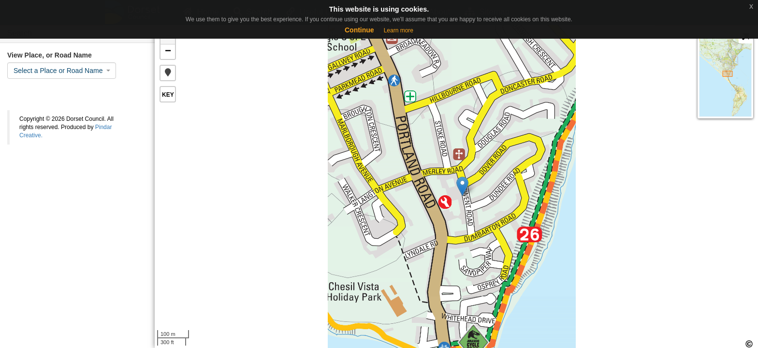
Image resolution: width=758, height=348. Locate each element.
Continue (359, 30)
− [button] (168, 51)
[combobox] (61, 70)
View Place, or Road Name (49, 55)
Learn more (398, 30)
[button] (167, 73)
